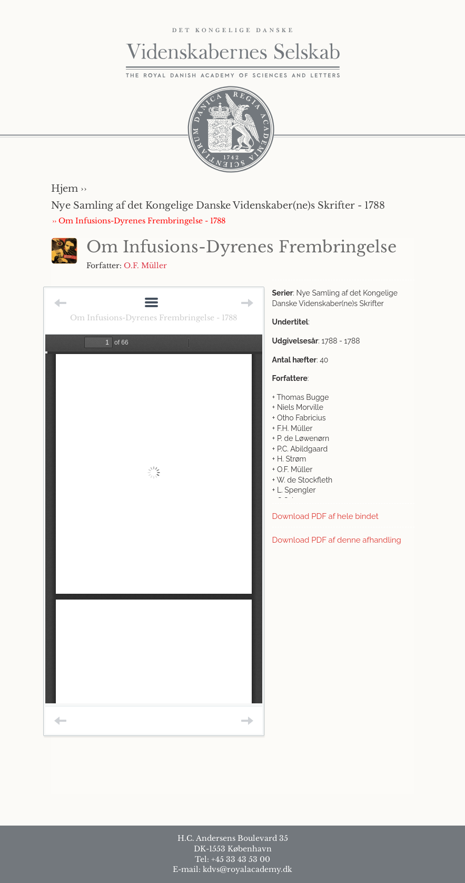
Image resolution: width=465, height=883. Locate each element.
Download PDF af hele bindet (325, 516)
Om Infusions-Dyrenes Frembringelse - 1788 (153, 317)
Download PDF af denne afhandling (336, 540)
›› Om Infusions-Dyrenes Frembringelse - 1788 (138, 220)
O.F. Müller (145, 265)
